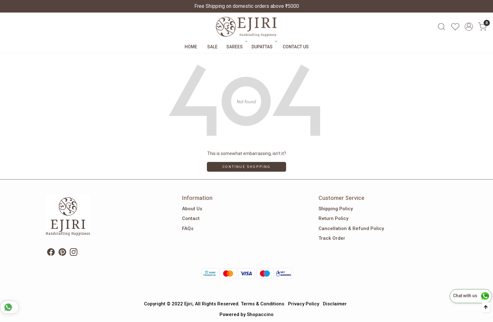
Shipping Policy (336, 209)
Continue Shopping (246, 167)
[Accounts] (468, 27)
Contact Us (296, 46)
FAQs (187, 228)
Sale (212, 46)
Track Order (332, 238)
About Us (192, 209)
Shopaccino (260, 314)
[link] (441, 26)
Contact (191, 218)
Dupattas (264, 46)
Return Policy (333, 218)
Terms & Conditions (262, 304)
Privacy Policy (303, 304)
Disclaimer (335, 304)
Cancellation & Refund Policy (351, 228)
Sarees (236, 46)
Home (191, 46)
